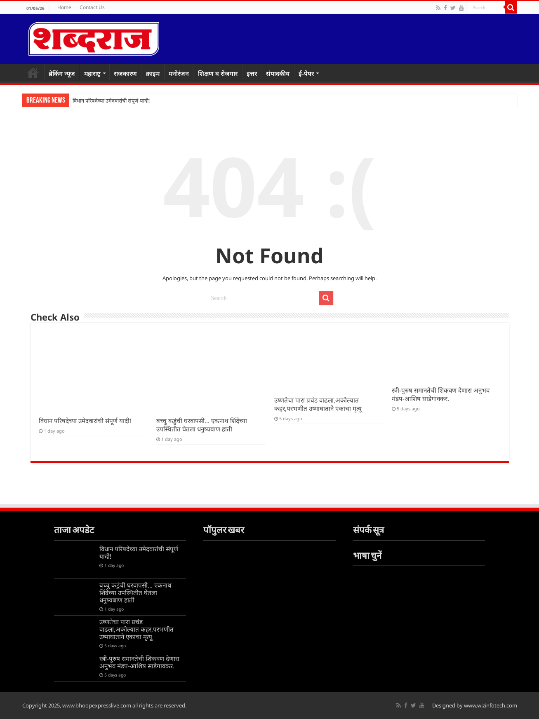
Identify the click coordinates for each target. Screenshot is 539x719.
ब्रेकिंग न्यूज (62, 73)
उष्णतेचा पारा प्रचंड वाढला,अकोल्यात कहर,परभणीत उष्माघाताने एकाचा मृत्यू (318, 404)
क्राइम (153, 73)
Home (64, 7)
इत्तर (252, 73)
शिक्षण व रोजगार (218, 73)
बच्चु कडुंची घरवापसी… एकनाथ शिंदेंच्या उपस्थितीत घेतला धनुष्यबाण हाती (201, 425)
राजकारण (125, 73)
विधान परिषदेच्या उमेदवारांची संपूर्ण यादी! (111, 101)
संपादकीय (278, 73)
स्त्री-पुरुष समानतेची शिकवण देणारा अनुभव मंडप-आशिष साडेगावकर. (441, 394)
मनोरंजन (179, 73)
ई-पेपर (306, 73)
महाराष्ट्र (92, 73)
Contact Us (92, 7)
